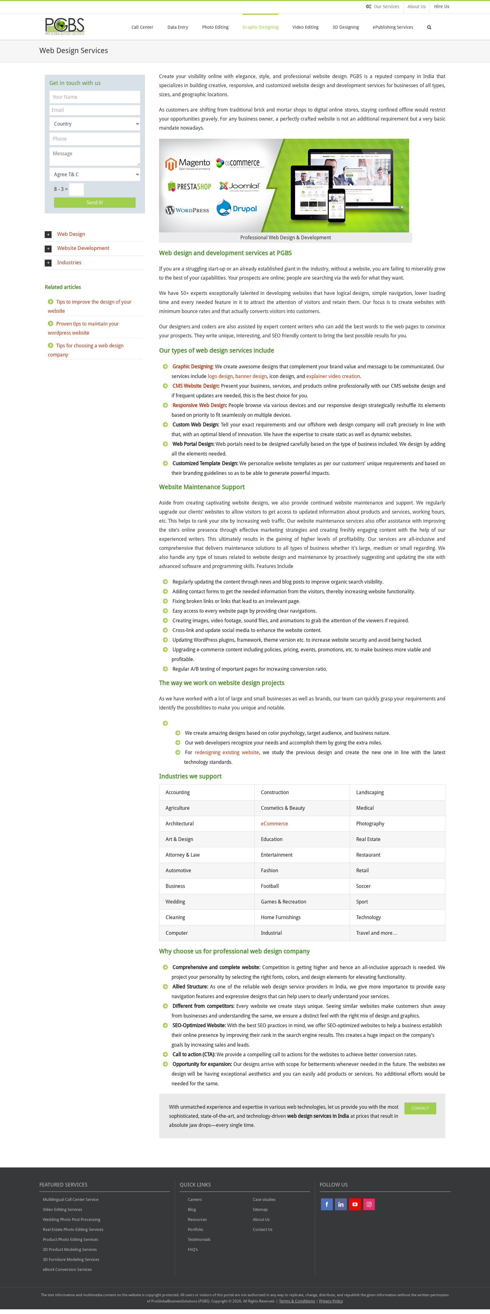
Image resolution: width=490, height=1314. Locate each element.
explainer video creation (333, 376)
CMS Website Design (195, 386)
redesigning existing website (227, 752)
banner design (251, 376)
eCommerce (274, 824)
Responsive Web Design (199, 405)
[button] (429, 27)
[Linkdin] (341, 1204)
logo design (220, 376)
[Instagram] (369, 1204)
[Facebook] (327, 1204)
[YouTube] (355, 1204)
